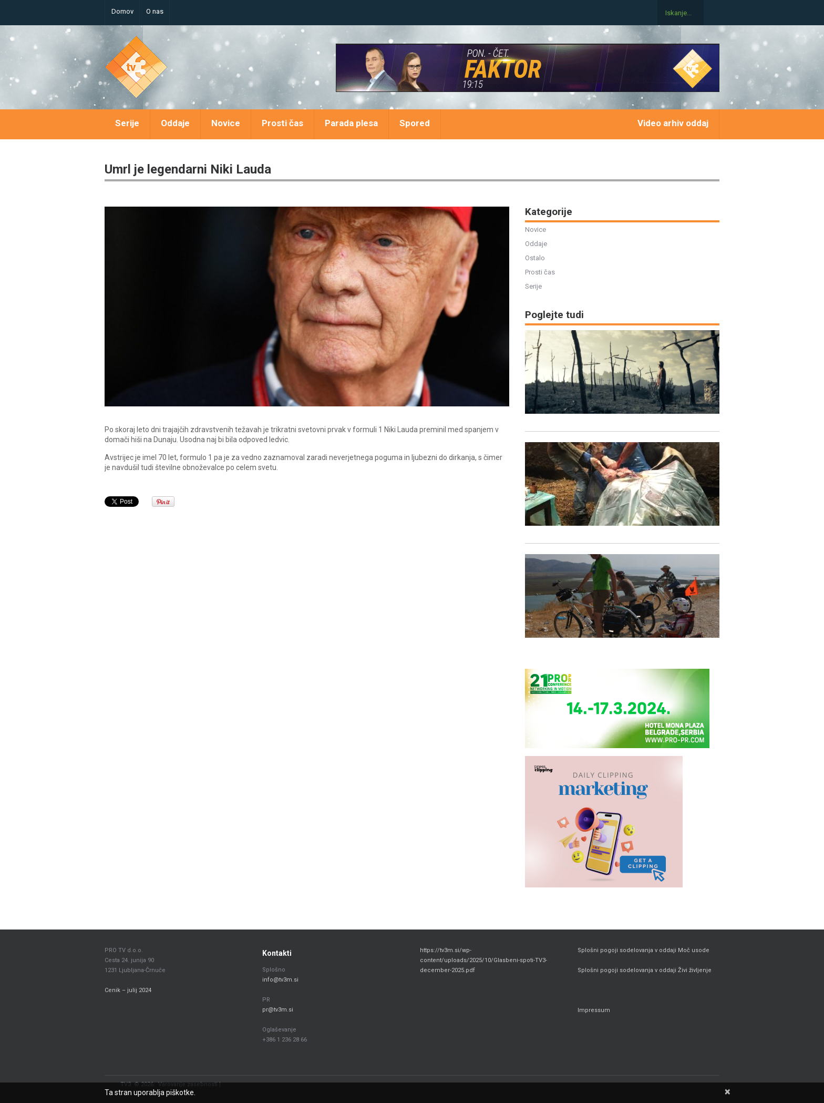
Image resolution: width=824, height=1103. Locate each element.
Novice (225, 123)
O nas (154, 11)
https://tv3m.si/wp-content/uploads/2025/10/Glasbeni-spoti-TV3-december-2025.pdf (483, 960)
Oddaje (175, 123)
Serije (127, 123)
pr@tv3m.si (277, 1009)
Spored (414, 123)
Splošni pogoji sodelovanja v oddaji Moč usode (644, 950)
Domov (122, 11)
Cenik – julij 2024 (128, 990)
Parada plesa (351, 123)
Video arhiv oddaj (672, 123)
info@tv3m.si (280, 979)
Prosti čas (282, 123)
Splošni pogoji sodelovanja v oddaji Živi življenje (645, 970)
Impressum (594, 1010)
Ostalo (535, 258)
